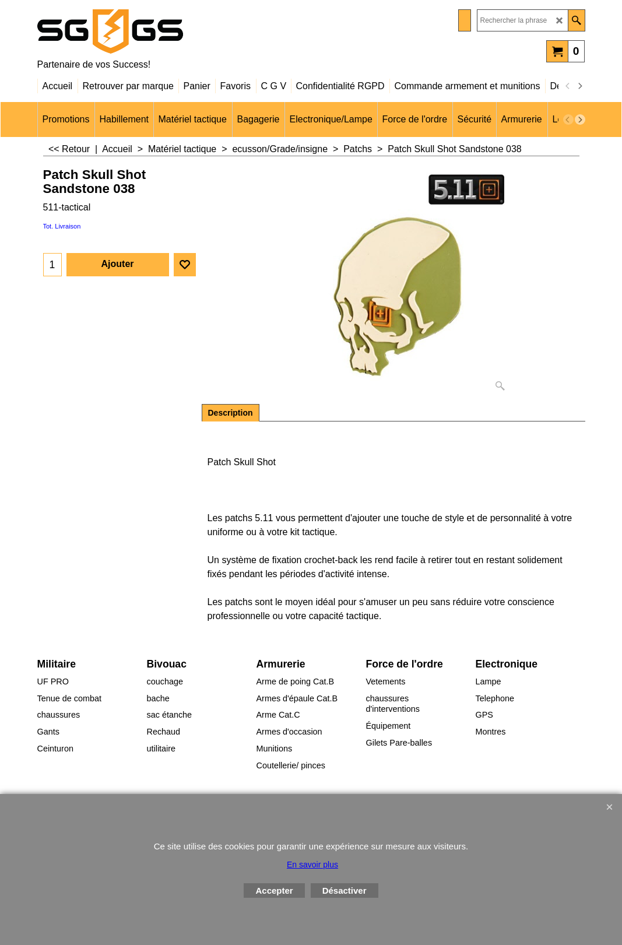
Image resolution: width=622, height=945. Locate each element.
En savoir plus (312, 864)
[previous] (568, 86)
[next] (580, 86)
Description (230, 412)
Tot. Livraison (62, 226)
